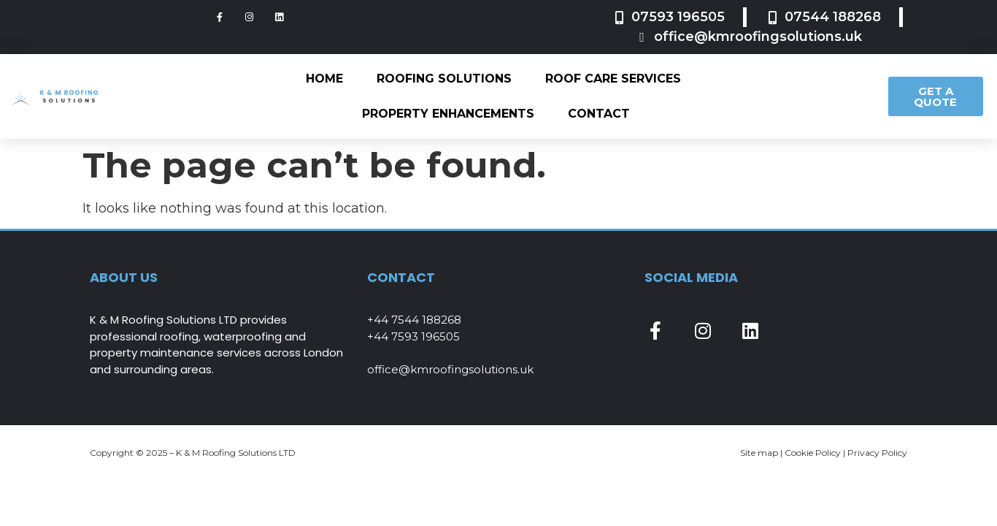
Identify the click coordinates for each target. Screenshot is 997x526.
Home (324, 78)
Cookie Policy (813, 452)
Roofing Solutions (444, 78)
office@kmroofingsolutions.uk (450, 369)
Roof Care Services (613, 78)
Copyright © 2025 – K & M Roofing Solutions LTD (193, 452)
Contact (599, 114)
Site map (759, 452)
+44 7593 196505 (413, 336)
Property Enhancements (448, 114)
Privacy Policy (877, 452)
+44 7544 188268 (414, 320)
